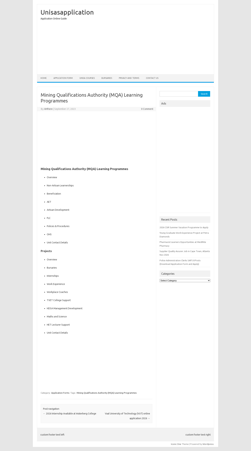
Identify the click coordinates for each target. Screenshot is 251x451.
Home (44, 78)
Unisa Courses (87, 78)
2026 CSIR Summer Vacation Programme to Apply (184, 227)
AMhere (48, 109)
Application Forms (60, 393)
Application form (63, 78)
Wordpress (208, 444)
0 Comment (147, 109)
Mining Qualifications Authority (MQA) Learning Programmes (107, 393)
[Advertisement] (125, 48)
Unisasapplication (67, 12)
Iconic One (176, 444)
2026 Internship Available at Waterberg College (69, 413)
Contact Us (152, 78)
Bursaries (106, 78)
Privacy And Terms (129, 78)
